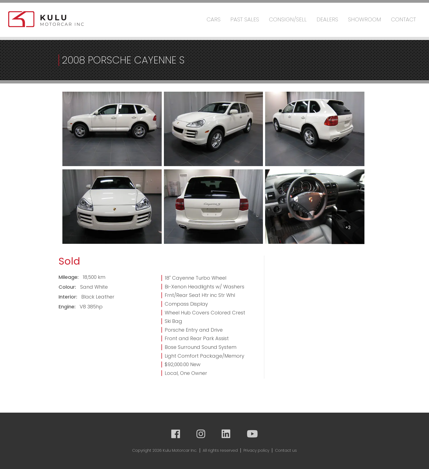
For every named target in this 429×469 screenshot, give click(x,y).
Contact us (286, 450)
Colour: (68, 286)
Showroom (364, 19)
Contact (403, 19)
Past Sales (244, 19)
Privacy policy (256, 450)
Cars (214, 19)
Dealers (327, 19)
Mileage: (69, 277)
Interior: (69, 296)
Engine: (68, 306)
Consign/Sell (288, 19)
